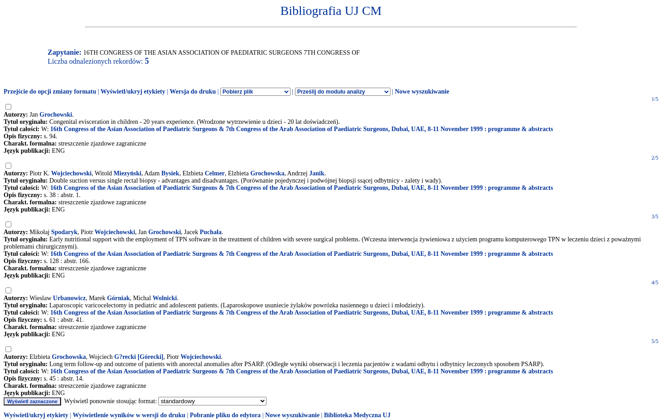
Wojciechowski (71, 173)
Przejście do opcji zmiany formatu (50, 91)
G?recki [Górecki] (139, 356)
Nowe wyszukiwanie (422, 91)
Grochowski (55, 114)
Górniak (118, 298)
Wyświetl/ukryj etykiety (132, 91)
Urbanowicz (69, 298)
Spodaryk (64, 232)
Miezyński (127, 173)
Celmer (215, 173)
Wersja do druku (193, 91)
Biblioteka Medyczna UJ (357, 415)
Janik (316, 173)
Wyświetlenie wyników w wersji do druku (129, 415)
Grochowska (267, 173)
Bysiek (170, 173)
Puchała (210, 232)
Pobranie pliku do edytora (225, 415)
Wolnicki (164, 298)
